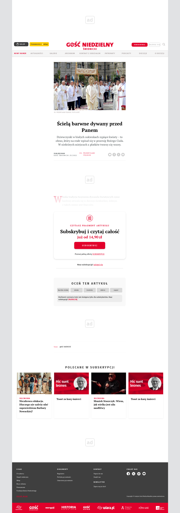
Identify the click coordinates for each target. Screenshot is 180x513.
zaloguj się (154, 45)
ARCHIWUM (70, 53)
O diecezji (159, 53)
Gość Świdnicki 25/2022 (65, 155)
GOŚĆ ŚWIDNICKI (65, 347)
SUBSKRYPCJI (98, 254)
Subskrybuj (89, 245)
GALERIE (53, 53)
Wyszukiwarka (164, 44)
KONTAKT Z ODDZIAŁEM (90, 53)
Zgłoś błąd (22, 496)
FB (114, 153)
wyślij (123, 153)
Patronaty (110, 53)
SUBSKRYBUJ (139, 45)
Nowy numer (20, 53)
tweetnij (119, 153)
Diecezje (143, 53)
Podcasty (126, 53)
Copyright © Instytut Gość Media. (137, 496)
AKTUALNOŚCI (37, 53)
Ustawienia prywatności (65, 480)
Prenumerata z (39, 44)
